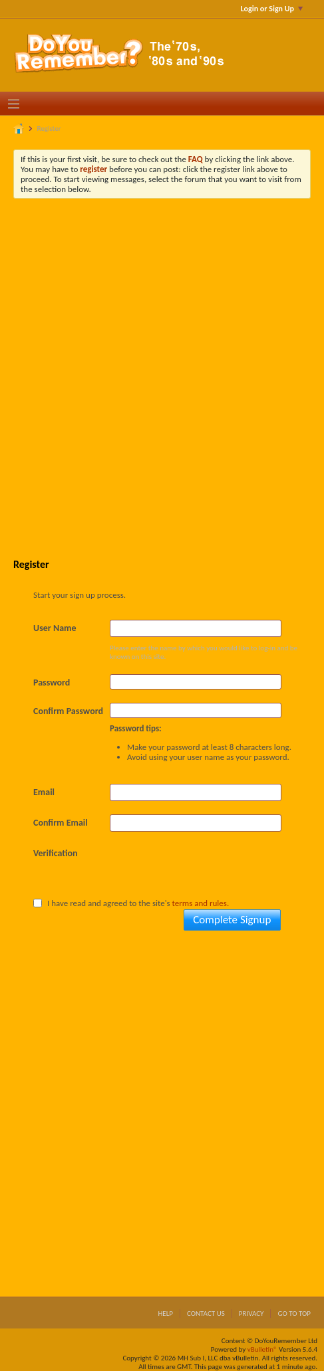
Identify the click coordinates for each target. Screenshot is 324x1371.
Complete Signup (232, 920)
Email (44, 792)
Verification (55, 853)
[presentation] (211, 871)
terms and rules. (201, 903)
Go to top (294, 1313)
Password (51, 682)
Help (165, 1313)
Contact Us (206, 1313)
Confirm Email (60, 822)
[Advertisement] (162, 377)
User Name (54, 628)
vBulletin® (262, 1349)
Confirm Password (68, 711)
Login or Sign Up (272, 8)
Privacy (251, 1313)
